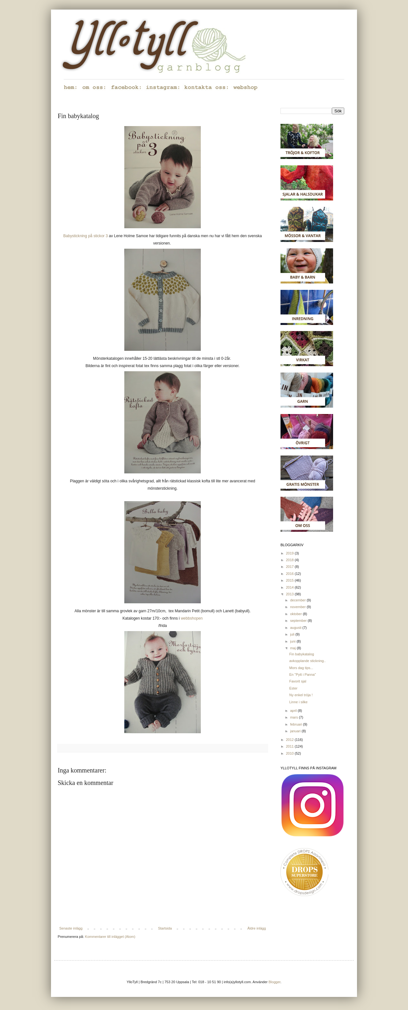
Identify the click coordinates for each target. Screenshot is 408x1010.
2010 (290, 753)
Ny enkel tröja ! (300, 695)
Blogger (274, 982)
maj (293, 648)
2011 (290, 746)
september (299, 620)
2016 (290, 574)
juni (293, 641)
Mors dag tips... (301, 668)
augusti (296, 627)
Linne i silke (298, 702)
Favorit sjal (297, 681)
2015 (290, 580)
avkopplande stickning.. (307, 661)
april (294, 710)
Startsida (165, 928)
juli (292, 634)
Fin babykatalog (301, 654)
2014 (290, 587)
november (298, 607)
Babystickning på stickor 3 (85, 236)
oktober (296, 614)
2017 (290, 567)
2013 (290, 594)
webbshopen (192, 618)
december (298, 600)
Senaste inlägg (71, 928)
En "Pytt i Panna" (302, 674)
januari (296, 731)
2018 (290, 560)
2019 (290, 553)
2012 (290, 740)
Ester (293, 688)
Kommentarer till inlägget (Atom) (110, 936)
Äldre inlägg (256, 928)
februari (296, 724)
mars (294, 717)
